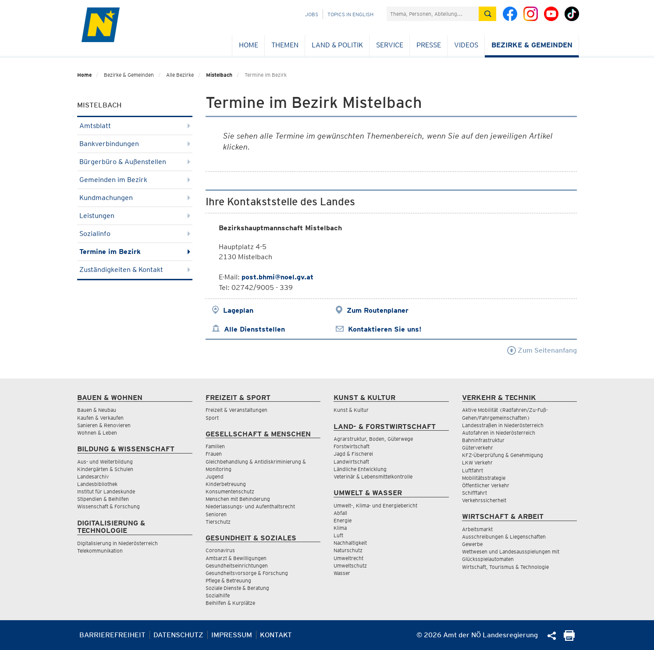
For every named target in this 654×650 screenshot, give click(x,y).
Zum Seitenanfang (542, 350)
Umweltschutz (350, 565)
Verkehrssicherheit (484, 500)
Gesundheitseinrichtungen (237, 565)
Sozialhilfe (218, 595)
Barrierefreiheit (112, 635)
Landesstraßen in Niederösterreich (503, 425)
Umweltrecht (348, 558)
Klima (340, 528)
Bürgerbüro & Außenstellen (134, 161)
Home (248, 45)
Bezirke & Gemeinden (531, 45)
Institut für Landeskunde (106, 491)
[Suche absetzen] (487, 14)
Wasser (342, 573)
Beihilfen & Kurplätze (230, 603)
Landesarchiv (93, 476)
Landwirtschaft (351, 461)
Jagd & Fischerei (353, 453)
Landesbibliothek (97, 484)
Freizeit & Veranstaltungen (236, 410)
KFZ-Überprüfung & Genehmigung (502, 455)
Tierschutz (218, 521)
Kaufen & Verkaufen (100, 417)
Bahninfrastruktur (483, 440)
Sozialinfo (134, 233)
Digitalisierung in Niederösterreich (117, 543)
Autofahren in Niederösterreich (498, 432)
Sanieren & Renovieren (104, 425)
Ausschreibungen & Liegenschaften (504, 536)
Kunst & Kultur (351, 410)
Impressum (231, 635)
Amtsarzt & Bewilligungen (236, 558)
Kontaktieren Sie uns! (384, 329)
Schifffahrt (474, 492)
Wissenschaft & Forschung (108, 506)
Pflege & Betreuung (228, 580)
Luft (338, 535)
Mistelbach (219, 74)
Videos (466, 45)
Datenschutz (178, 635)
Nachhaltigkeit (350, 542)
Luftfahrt (472, 470)
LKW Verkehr (477, 462)
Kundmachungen (134, 197)
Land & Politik (337, 45)
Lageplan (238, 310)
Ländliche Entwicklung (360, 469)
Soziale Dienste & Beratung (237, 588)
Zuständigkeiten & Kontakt (134, 269)
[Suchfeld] (433, 14)
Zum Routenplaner (378, 310)
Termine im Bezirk (134, 251)
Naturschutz (348, 550)
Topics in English (350, 14)
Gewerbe (472, 544)
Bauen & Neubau (96, 410)
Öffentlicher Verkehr (485, 485)
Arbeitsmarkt (477, 529)
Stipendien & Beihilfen (103, 499)
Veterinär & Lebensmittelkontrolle (373, 476)
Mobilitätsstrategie (483, 478)
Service (389, 45)
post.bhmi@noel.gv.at (277, 277)
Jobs (311, 14)
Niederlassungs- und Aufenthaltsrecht (250, 506)
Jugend (215, 476)
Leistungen (134, 215)
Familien (215, 446)
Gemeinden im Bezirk (134, 179)
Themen (285, 45)
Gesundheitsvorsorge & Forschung (247, 573)
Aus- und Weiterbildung (105, 461)
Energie (343, 520)
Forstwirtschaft (352, 446)
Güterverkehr (477, 447)
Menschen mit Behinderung (238, 499)
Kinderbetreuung (226, 484)
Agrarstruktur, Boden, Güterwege (373, 439)
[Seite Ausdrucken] (569, 638)
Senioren (216, 514)
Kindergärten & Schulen (105, 469)
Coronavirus (220, 550)
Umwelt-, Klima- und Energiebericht (375, 505)
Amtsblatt (134, 125)
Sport (212, 417)
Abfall (340, 513)
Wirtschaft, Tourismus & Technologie (505, 567)
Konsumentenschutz (230, 491)
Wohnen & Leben (97, 432)
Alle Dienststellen (254, 329)
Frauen (214, 453)
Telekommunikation (100, 550)
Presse (428, 45)
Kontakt (276, 635)
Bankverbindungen (134, 143)
